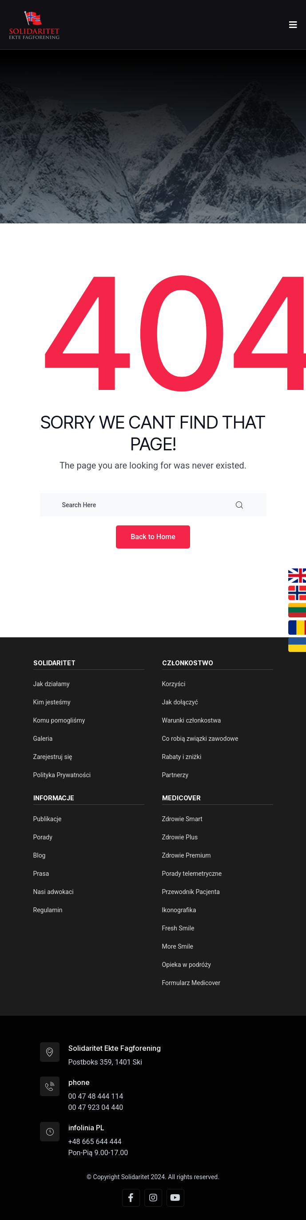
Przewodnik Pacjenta (191, 891)
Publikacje (47, 819)
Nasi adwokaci (53, 891)
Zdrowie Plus (180, 837)
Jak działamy (51, 683)
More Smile (178, 946)
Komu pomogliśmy (59, 720)
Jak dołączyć (180, 702)
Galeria (43, 738)
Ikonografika (179, 910)
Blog (39, 855)
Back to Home (153, 537)
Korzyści (174, 683)
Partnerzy (175, 775)
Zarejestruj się (52, 756)
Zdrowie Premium (186, 855)
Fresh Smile (178, 928)
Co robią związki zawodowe (200, 738)
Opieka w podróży (186, 964)
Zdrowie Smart (182, 819)
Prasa (41, 873)
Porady (42, 837)
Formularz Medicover (191, 982)
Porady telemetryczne (192, 873)
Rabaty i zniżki (182, 756)
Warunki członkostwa (191, 720)
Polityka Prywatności (62, 775)
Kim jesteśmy (52, 702)
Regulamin (48, 910)
